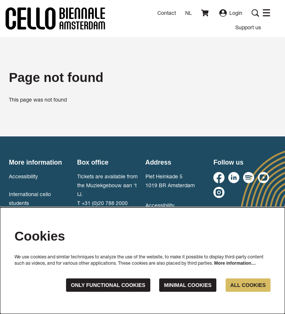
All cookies (248, 285)
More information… (235, 263)
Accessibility (23, 176)
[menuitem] (248, 27)
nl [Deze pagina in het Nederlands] (188, 13)
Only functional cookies (108, 285)
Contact (166, 13)
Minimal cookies (188, 285)
